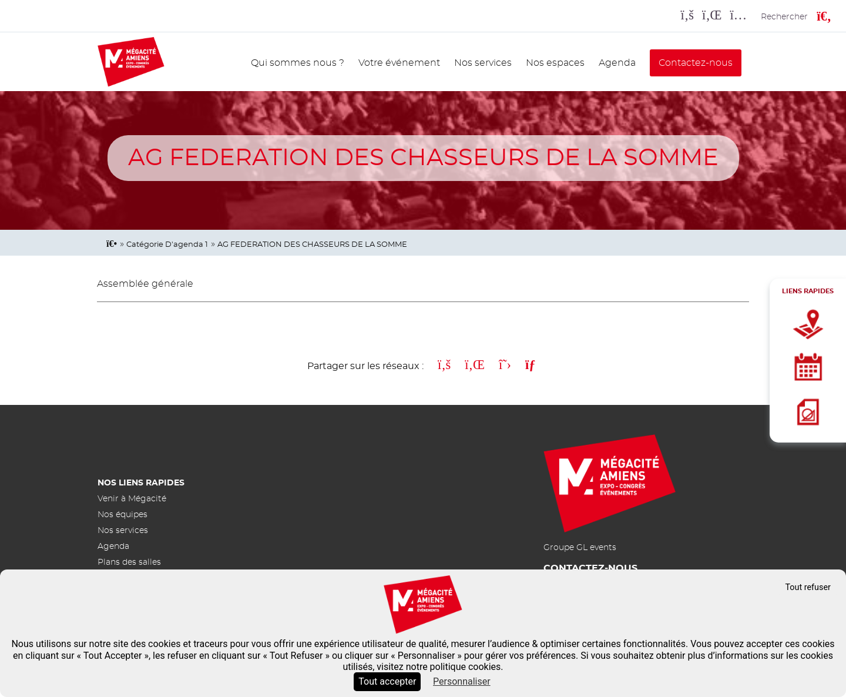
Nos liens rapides (141, 482)
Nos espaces (555, 63)
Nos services (483, 63)
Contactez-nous (696, 63)
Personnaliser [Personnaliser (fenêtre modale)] (462, 681)
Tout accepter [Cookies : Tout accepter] (387, 681)
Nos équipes (122, 514)
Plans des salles (129, 562)
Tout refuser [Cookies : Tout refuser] (808, 587)
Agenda (617, 63)
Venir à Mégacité (132, 498)
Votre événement (399, 63)
